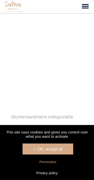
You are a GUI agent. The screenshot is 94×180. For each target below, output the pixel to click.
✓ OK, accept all (47, 149)
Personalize (47, 162)
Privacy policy (47, 173)
